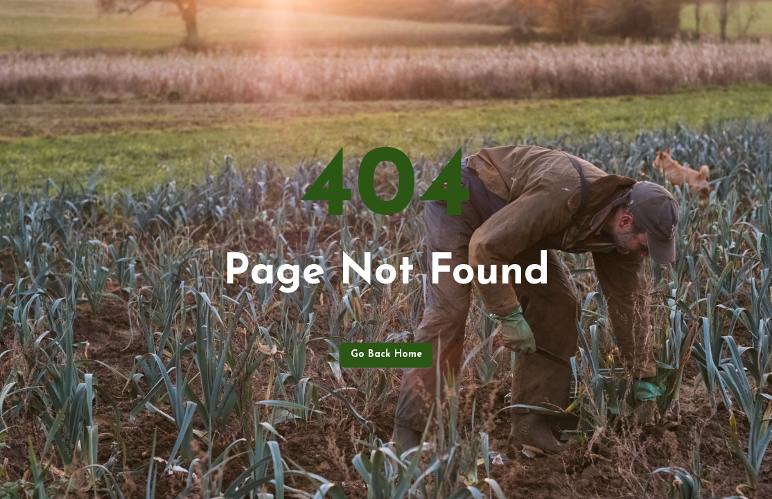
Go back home (386, 355)
